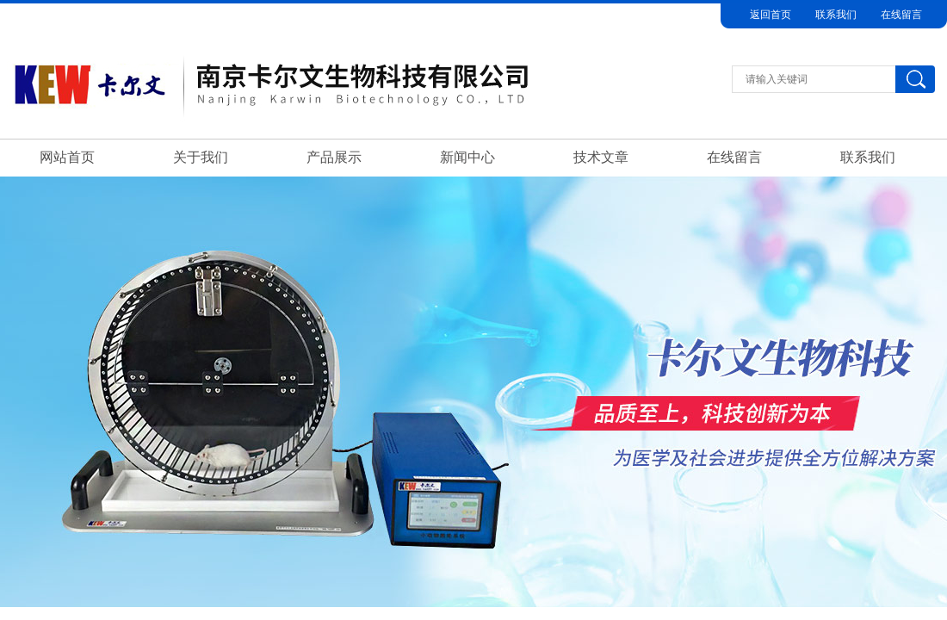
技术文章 (600, 157)
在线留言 (901, 15)
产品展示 (334, 157)
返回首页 (770, 15)
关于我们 (200, 157)
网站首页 (67, 157)
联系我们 (836, 15)
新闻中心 (467, 157)
